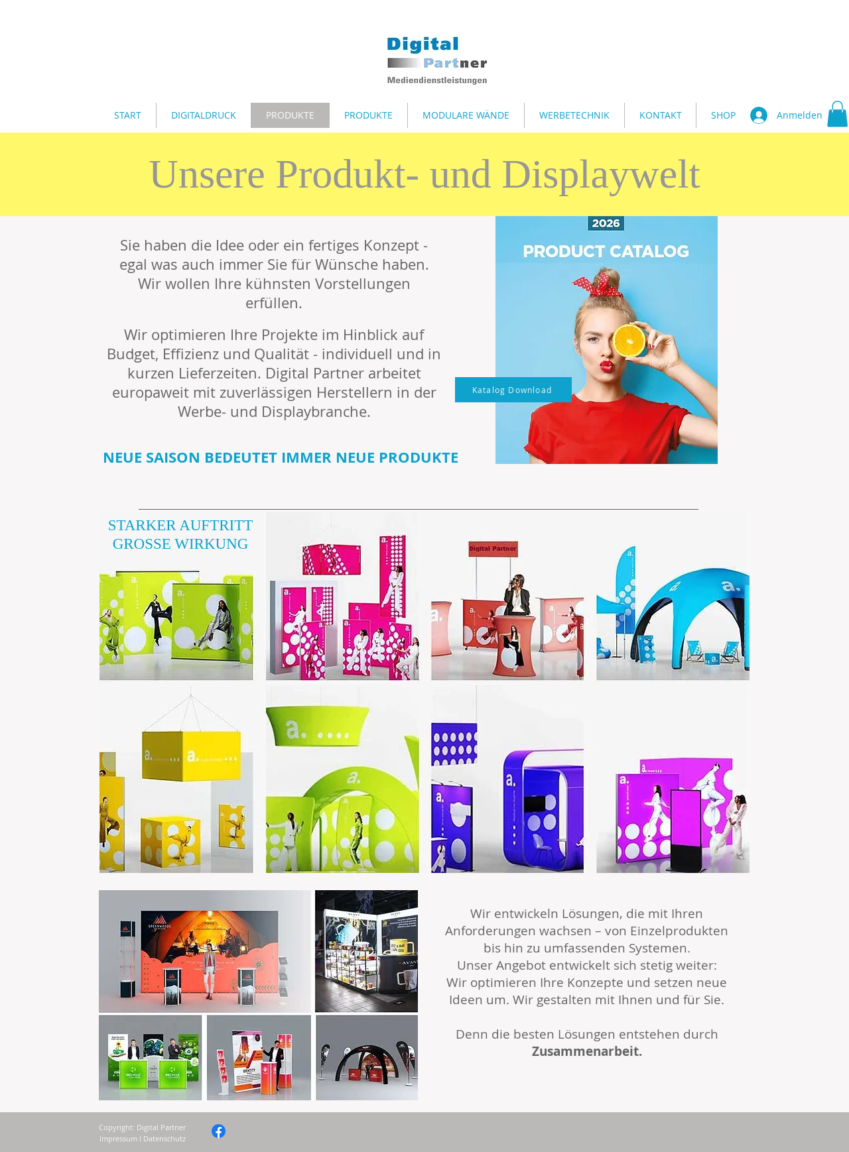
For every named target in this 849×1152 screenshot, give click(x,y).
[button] (837, 114)
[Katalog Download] (513, 389)
